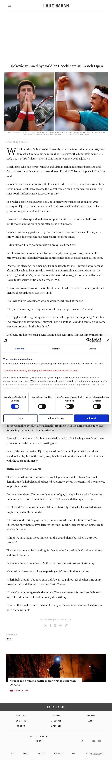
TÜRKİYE (56, 715)
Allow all (91, 418)
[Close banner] (108, 340)
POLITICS (21, 715)
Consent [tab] (19, 348)
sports (9, 639)
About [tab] (92, 348)
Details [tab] (56, 348)
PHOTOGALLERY (21, 691)
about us (41, 753)
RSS (73, 753)
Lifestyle (56, 721)
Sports (21, 726)
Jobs (12, 753)
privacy (26, 753)
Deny (20, 418)
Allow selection (56, 418)
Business (21, 721)
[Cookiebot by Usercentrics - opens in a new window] (88, 340)
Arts (91, 721)
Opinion (56, 726)
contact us (58, 753)
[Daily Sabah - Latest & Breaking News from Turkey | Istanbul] (56, 5)
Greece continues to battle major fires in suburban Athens (43, 683)
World (91, 715)
